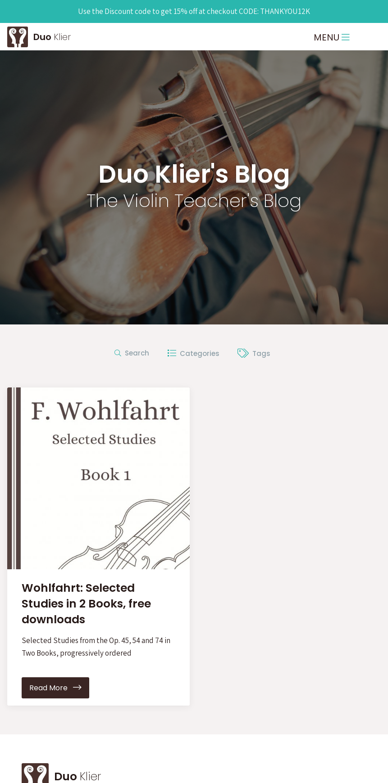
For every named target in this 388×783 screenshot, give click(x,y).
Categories (193, 353)
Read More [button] (55, 688)
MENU (332, 37)
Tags (253, 353)
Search (131, 353)
